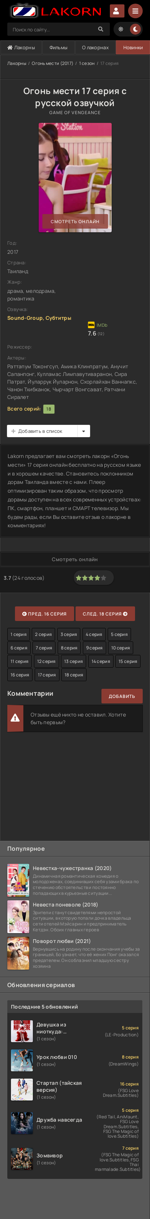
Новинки (133, 47)
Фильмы (59, 47)
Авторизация (117, 11)
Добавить (122, 696)
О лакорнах (95, 47)
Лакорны (21, 47)
